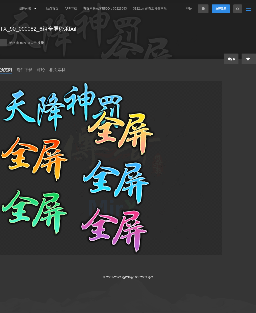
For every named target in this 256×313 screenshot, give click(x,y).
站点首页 (52, 8)
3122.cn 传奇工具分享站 (150, 8)
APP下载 (71, 8)
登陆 (189, 8)
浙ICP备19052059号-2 (137, 277)
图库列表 (26, 8)
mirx (23, 43)
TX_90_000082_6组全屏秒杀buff (39, 29)
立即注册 (221, 8)
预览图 (6, 70)
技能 (41, 43)
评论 (41, 70)
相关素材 (57, 70)
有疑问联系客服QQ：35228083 (105, 8)
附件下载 (24, 70)
